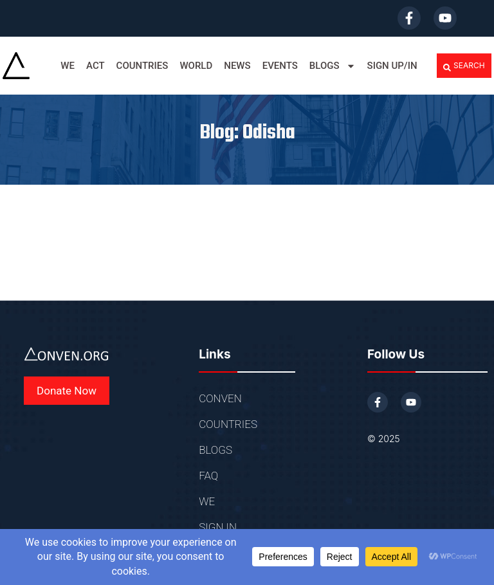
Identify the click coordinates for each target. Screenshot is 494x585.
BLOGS (332, 66)
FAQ (208, 475)
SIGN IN (218, 527)
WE (67, 65)
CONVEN (220, 398)
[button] (464, 65)
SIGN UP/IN (392, 65)
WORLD (195, 65)
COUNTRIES (142, 65)
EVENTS (280, 65)
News (237, 65)
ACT (95, 65)
